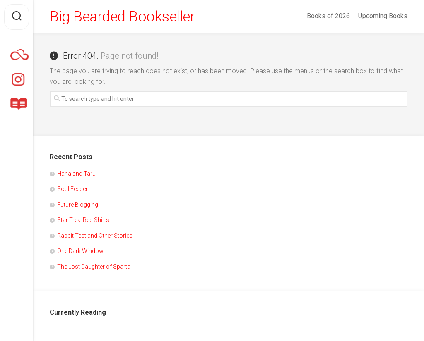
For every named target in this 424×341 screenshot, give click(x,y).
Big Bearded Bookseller (123, 17)
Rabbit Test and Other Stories (94, 236)
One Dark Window (80, 251)
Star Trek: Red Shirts (83, 220)
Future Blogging (77, 205)
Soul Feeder (72, 189)
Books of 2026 (328, 16)
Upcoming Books (382, 16)
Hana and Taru (76, 174)
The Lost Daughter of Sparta (93, 267)
